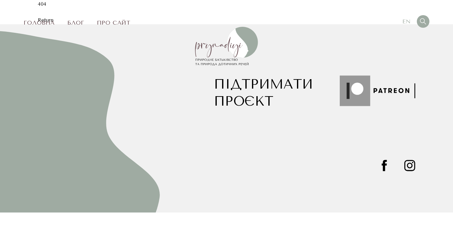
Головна (39, 22)
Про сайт (113, 22)
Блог (75, 22)
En (406, 21)
